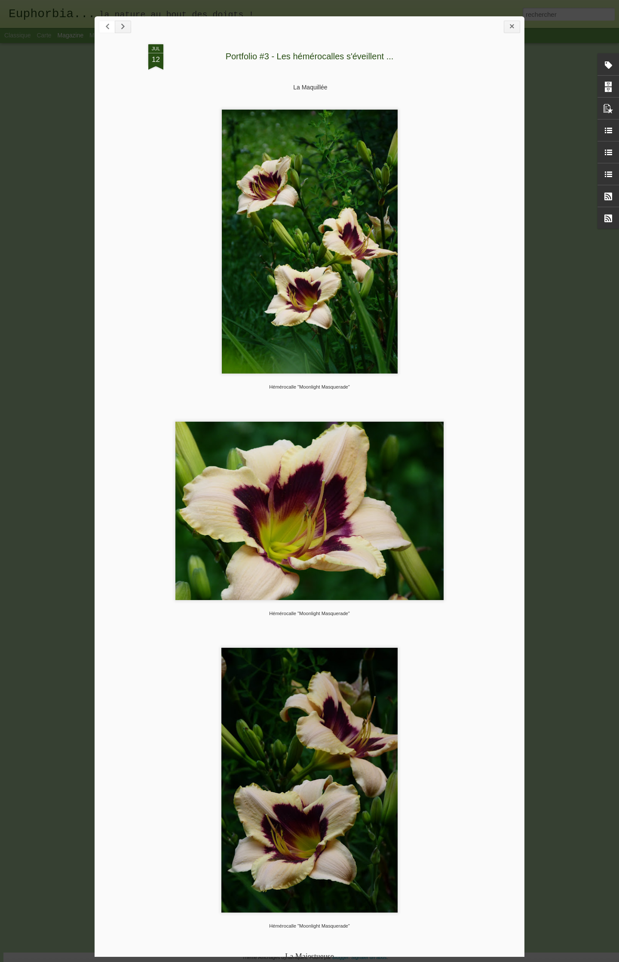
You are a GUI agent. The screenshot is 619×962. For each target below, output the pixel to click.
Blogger (340, 957)
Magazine (71, 35)
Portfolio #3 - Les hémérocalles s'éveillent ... (310, 56)
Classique (17, 35)
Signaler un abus (369, 957)
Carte (44, 35)
